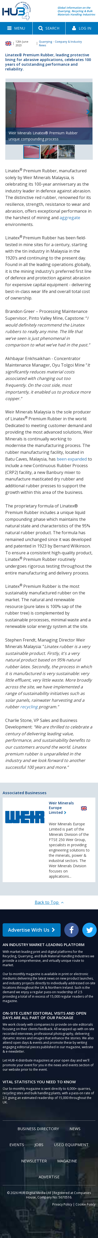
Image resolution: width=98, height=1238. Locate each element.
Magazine (67, 1160)
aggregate (70, 217)
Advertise (49, 1176)
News (75, 1128)
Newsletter (34, 1160)
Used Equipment (71, 1144)
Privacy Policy (62, 1204)
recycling (29, 707)
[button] (16, 28)
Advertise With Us (31, 930)
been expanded (72, 459)
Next (88, 112)
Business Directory (38, 1128)
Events (16, 1144)
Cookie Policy (85, 1204)
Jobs (38, 1144)
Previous (9, 112)
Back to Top (49, 902)
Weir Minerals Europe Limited (61, 807)
